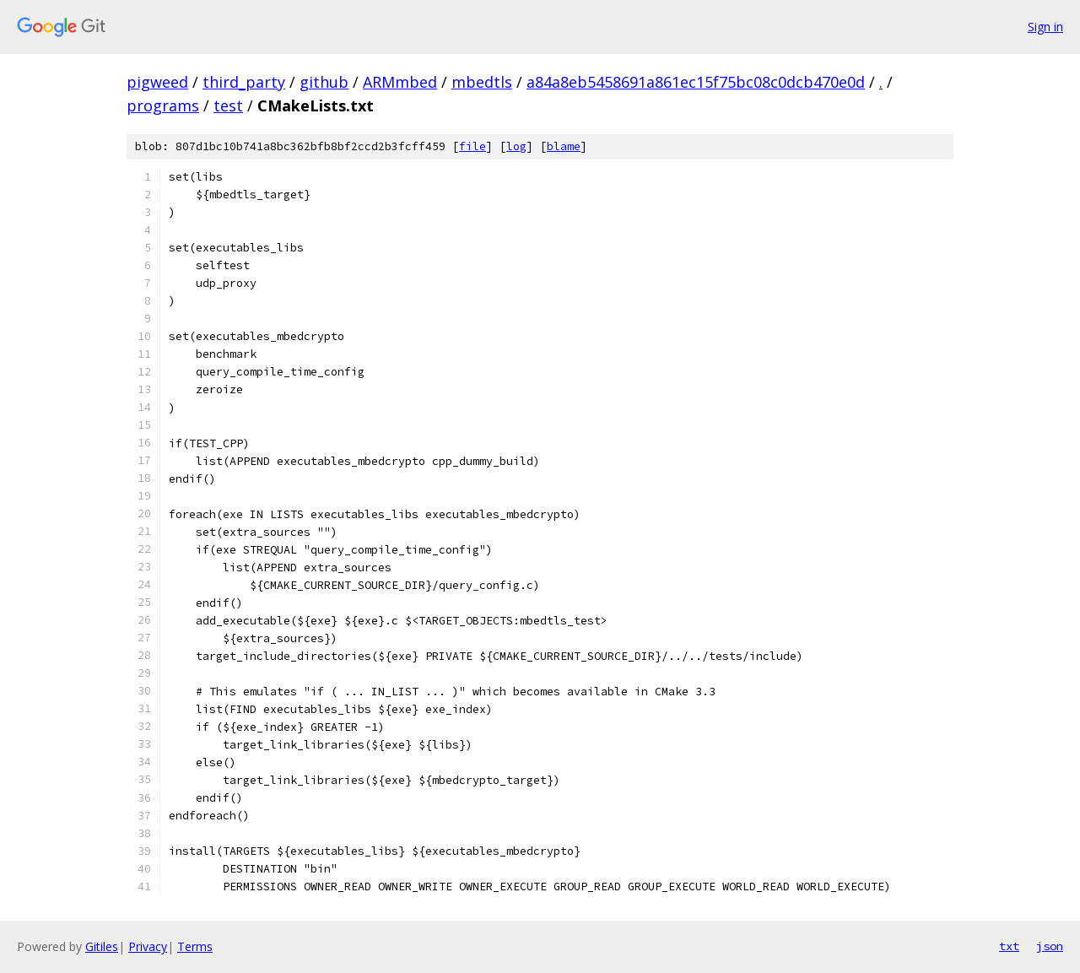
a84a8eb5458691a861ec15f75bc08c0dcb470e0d (695, 82)
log (516, 146)
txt (1009, 946)
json (1049, 946)
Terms (195, 946)
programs (163, 105)
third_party (243, 82)
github (324, 82)
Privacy (147, 946)
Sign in (1045, 27)
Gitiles (101, 946)
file (472, 146)
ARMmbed (400, 82)
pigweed (157, 82)
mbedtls (481, 82)
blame (563, 146)
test (228, 105)
